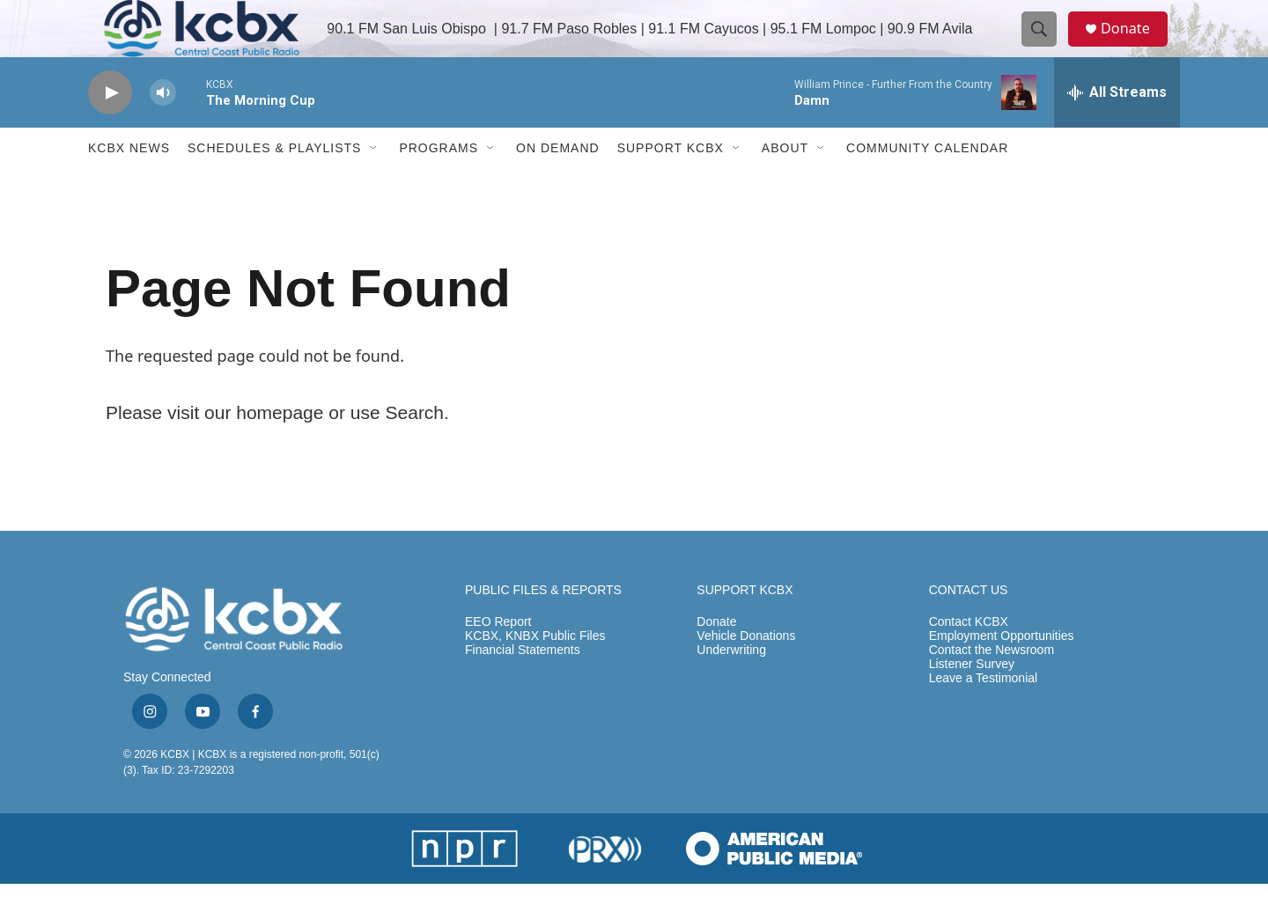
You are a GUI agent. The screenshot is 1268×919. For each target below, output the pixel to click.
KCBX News (129, 183)
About (785, 183)
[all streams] (1117, 127)
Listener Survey (971, 699)
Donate (1135, 46)
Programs (438, 183)
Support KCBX (670, 183)
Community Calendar (927, 183)
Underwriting (731, 685)
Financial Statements (522, 685)
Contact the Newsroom (991, 685)
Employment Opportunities (1001, 671)
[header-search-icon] (1046, 46)
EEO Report (498, 657)
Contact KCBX (968, 657)
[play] (110, 128)
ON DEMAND (558, 183)
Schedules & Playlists (274, 183)
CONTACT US (968, 625)
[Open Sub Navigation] (374, 183)
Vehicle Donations (746, 671)
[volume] (163, 128)
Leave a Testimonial (983, 713)
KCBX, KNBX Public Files (535, 671)
